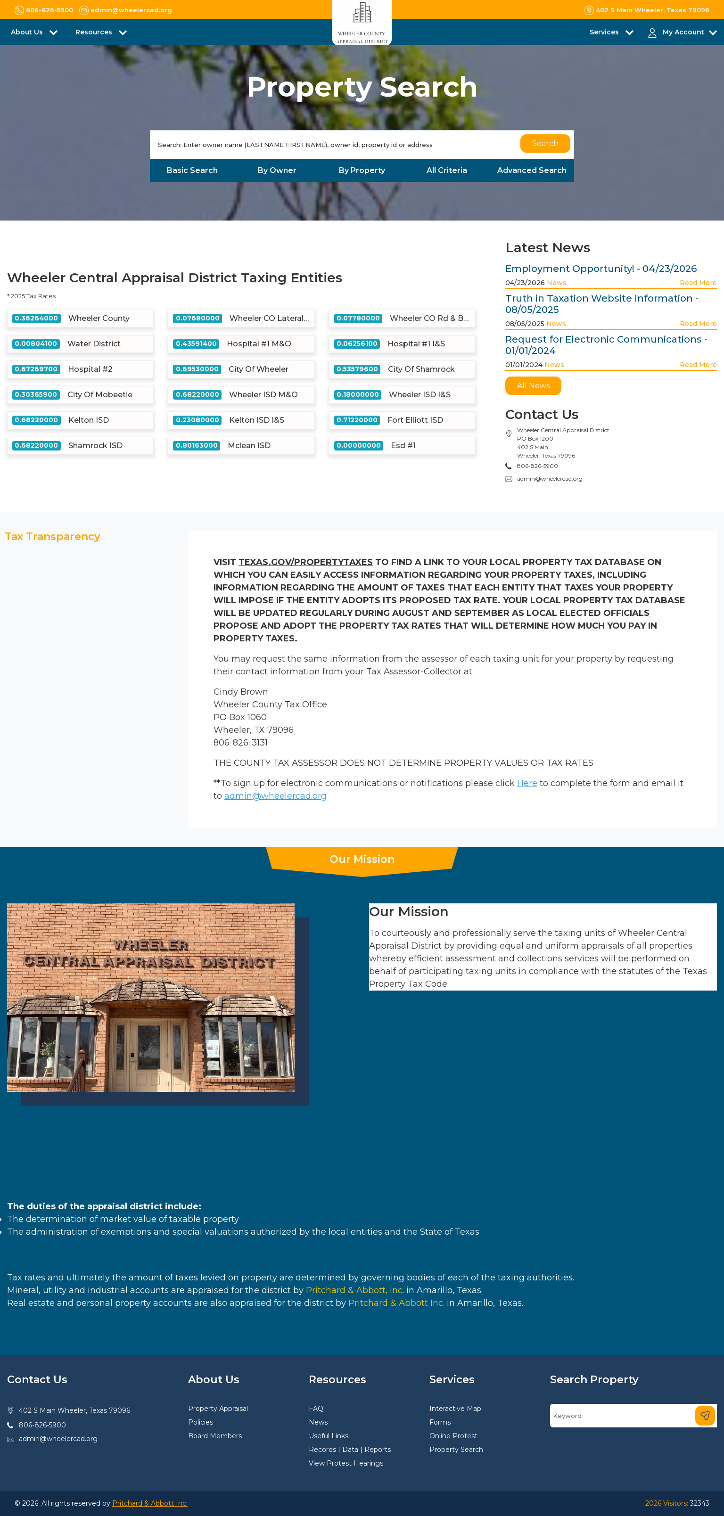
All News (533, 385)
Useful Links (328, 1436)
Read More (698, 283)
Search (545, 143)
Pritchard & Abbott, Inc (354, 1290)
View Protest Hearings (346, 1463)
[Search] (362, 144)
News (557, 283)
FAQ (316, 1408)
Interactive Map (455, 1408)
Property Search (456, 1449)
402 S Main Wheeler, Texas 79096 (74, 1410)
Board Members (215, 1436)
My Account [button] (683, 32)
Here (527, 783)
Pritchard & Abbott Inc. (396, 1303)
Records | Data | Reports (350, 1449)
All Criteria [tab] (447, 170)
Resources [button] (94, 32)
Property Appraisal (218, 1408)
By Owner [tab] (277, 170)
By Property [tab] (362, 170)
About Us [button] (28, 32)
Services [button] (605, 32)
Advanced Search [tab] (532, 170)
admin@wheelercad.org (550, 478)
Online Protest (453, 1436)
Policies (200, 1422)
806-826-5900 (42, 1425)
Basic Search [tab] (192, 170)
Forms (440, 1422)
